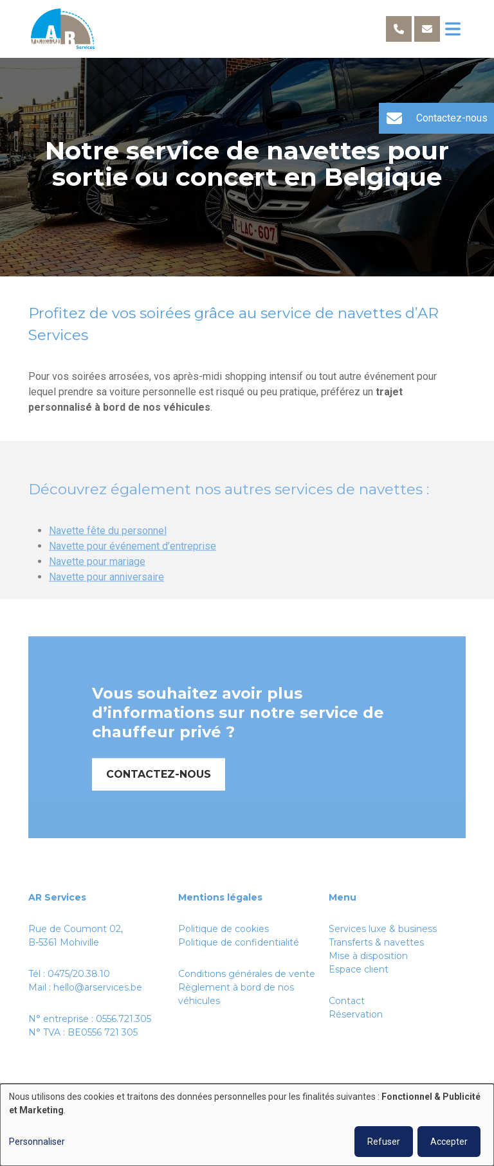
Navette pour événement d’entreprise (132, 565)
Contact (347, 1001)
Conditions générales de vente (246, 974)
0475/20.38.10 (79, 974)
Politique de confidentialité (238, 942)
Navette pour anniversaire (106, 596)
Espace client (359, 969)
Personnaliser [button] (37, 1141)
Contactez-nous (158, 793)
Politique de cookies (223, 929)
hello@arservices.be (97, 987)
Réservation (356, 1014)
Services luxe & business (383, 929)
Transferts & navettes (376, 942)
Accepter (449, 1141)
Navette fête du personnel (108, 550)
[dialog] (247, 1125)
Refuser (383, 1141)
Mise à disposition (368, 956)
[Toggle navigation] (453, 29)
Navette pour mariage (97, 581)
